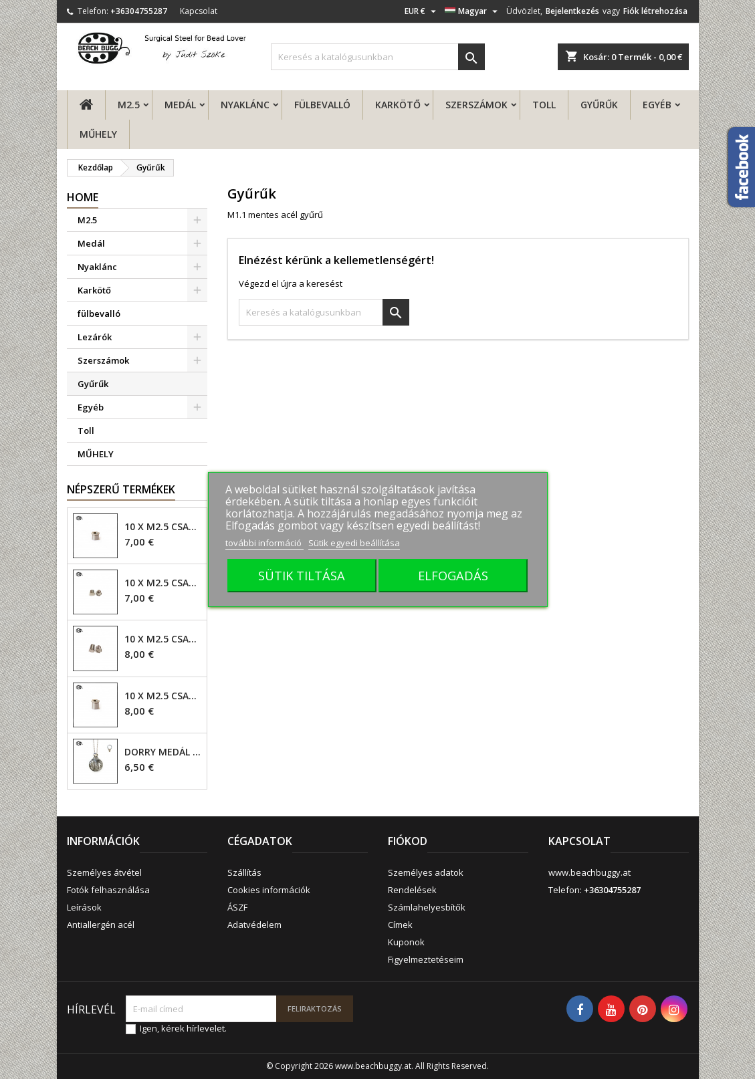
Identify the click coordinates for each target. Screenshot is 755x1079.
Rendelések (412, 890)
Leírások (84, 907)
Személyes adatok (425, 872)
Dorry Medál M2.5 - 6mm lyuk (162, 752)
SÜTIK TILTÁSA (301, 575)
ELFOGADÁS (453, 575)
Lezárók (95, 337)
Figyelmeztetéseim (425, 959)
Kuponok (406, 942)
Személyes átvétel (104, 872)
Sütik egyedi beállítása (354, 543)
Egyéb (657, 104)
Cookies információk (268, 890)
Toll (544, 104)
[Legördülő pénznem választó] (422, 11)
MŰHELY (98, 134)
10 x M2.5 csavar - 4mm (162, 526)
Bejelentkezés (572, 11)
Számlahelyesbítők (426, 907)
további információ (264, 543)
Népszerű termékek (121, 489)
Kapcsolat (198, 11)
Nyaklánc (245, 104)
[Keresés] (378, 56)
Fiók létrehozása (655, 11)
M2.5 (129, 104)
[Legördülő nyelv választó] (473, 11)
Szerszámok (476, 104)
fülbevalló (322, 104)
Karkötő (398, 104)
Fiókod (407, 841)
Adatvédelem (254, 925)
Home (82, 197)
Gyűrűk (599, 104)
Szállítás (244, 872)
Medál (180, 104)
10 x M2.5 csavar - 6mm (162, 639)
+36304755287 (138, 11)
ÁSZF (237, 907)
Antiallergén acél (100, 925)
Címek (400, 925)
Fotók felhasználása (108, 890)
